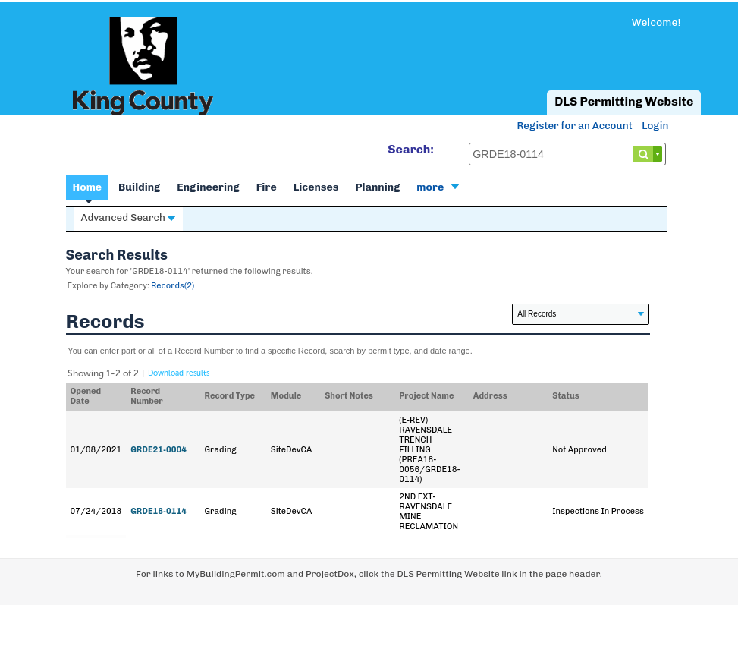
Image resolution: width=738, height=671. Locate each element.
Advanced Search (128, 217)
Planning (378, 187)
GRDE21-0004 (158, 450)
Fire (266, 187)
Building (139, 187)
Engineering (208, 187)
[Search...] (567, 154)
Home (87, 187)
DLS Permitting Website (623, 101)
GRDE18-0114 (158, 511)
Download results (178, 373)
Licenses (316, 187)
